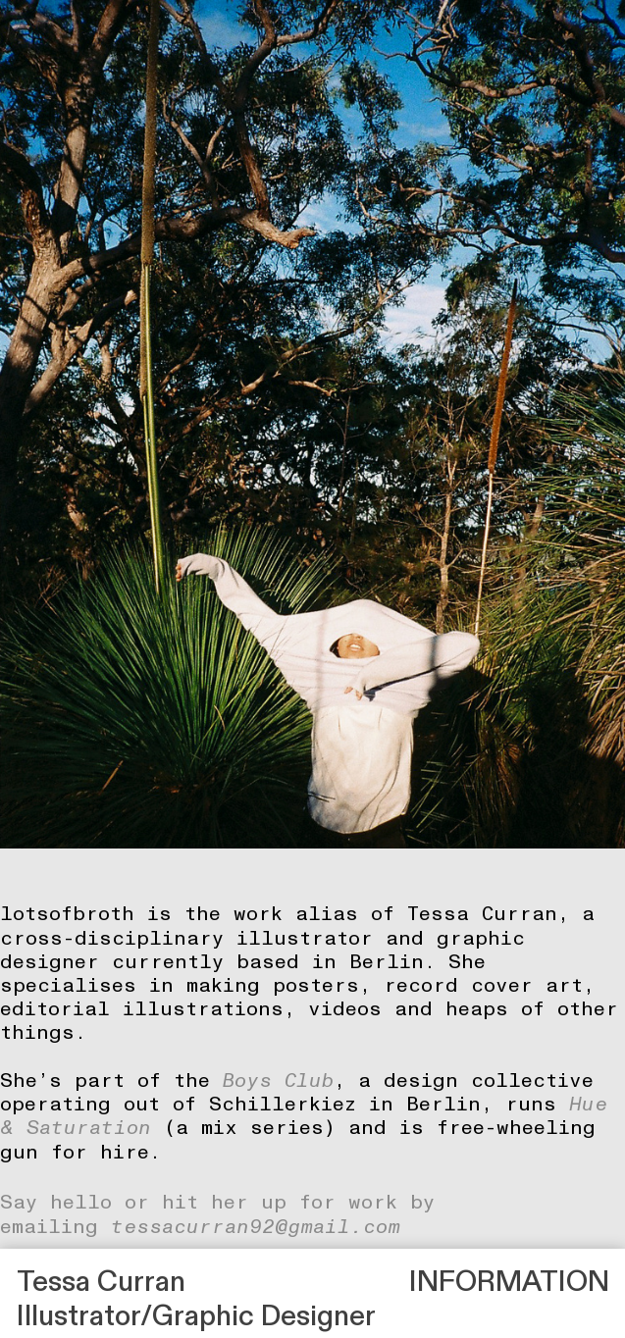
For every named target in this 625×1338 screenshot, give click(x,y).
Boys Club (278, 1081)
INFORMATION (509, 1282)
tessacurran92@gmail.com (255, 1227)
